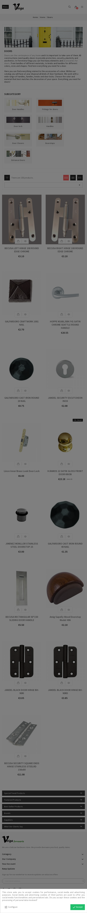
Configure (10, 907)
